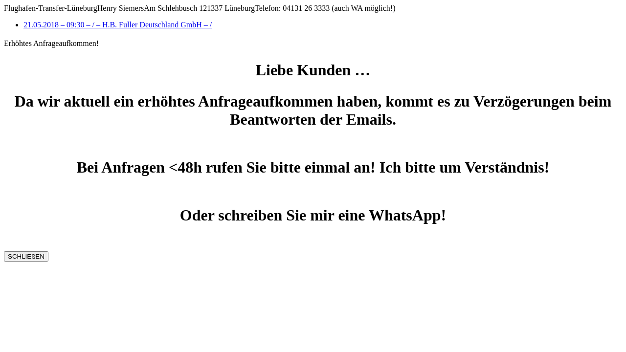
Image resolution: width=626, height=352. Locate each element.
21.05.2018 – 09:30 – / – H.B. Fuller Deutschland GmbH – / (117, 25)
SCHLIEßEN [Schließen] (26, 256)
